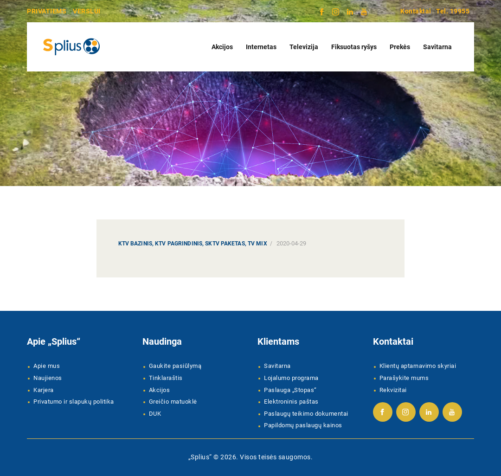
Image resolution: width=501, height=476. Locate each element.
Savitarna (277, 365)
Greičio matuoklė (173, 401)
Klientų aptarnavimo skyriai (417, 365)
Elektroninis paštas (291, 401)
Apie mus (46, 365)
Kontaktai (415, 11)
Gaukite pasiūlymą (175, 365)
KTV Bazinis (135, 243)
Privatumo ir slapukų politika (73, 401)
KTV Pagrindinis (178, 243)
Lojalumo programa (291, 377)
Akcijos (159, 389)
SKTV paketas (224, 243)
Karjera (43, 389)
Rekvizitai (393, 389)
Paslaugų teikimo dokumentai (306, 413)
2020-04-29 (291, 243)
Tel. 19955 (452, 11)
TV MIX (257, 243)
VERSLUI (87, 11)
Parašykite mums (404, 377)
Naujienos (47, 377)
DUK (155, 413)
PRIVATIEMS (46, 11)
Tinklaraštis (166, 377)
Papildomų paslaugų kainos (303, 425)
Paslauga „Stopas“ (290, 389)
